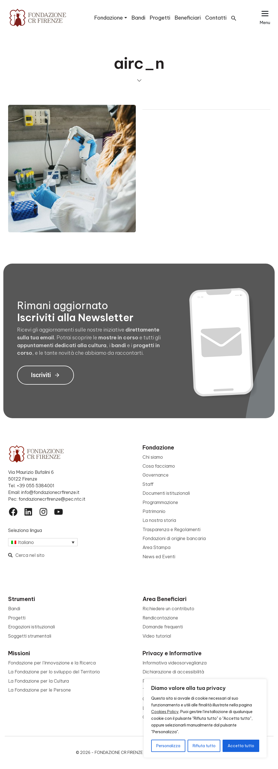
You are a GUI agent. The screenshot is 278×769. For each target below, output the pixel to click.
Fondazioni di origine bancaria (174, 538)
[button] (234, 18)
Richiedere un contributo (168, 608)
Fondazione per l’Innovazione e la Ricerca (52, 663)
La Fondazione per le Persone (39, 690)
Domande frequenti (162, 627)
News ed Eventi (158, 556)
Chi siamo (152, 457)
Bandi (138, 18)
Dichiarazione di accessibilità (173, 672)
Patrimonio (153, 511)
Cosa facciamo (158, 466)
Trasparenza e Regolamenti (171, 529)
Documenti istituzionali (166, 493)
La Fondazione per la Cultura (38, 681)
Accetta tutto (241, 745)
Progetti (160, 18)
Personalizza (168, 745)
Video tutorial (156, 636)
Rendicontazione (160, 618)
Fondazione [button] (108, 18)
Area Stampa (156, 547)
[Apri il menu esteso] (265, 18)
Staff (148, 484)
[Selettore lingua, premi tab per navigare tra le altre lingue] (43, 542)
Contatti (215, 18)
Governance (155, 475)
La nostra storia (159, 520)
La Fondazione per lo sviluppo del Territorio (54, 672)
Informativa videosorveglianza (174, 663)
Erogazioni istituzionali (31, 627)
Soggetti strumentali (29, 636)
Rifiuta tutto (204, 745)
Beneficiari (188, 18)
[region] (205, 718)
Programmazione (160, 502)
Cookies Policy (165, 711)
